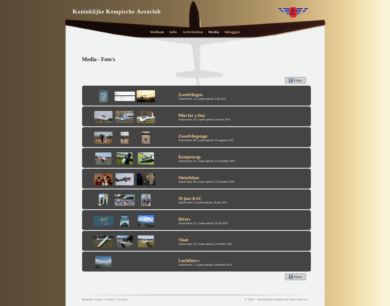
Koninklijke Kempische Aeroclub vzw (283, 299)
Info (173, 32)
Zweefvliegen (190, 94)
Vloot (183, 240)
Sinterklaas (188, 177)
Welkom (157, 32)
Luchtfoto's (188, 260)
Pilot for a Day (191, 115)
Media (213, 32)
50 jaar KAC (190, 198)
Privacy (122, 299)
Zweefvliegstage (193, 136)
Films (295, 80)
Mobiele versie (92, 299)
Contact (109, 299)
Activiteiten (192, 32)
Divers (184, 219)
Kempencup (189, 157)
